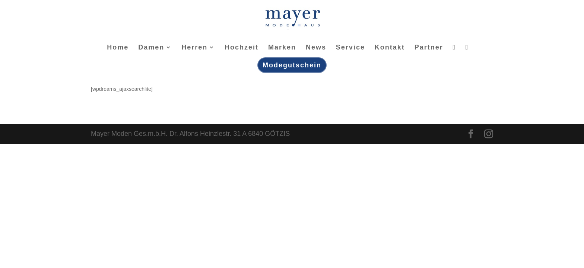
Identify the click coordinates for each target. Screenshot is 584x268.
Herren (194, 48)
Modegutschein (292, 65)
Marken (282, 48)
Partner (429, 48)
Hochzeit (241, 48)
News (316, 48)
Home (117, 48)
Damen (151, 48)
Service (350, 48)
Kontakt (390, 48)
